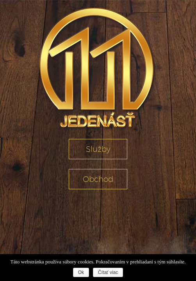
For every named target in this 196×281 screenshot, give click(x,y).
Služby (98, 149)
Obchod (98, 179)
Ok (81, 272)
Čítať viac (108, 272)
